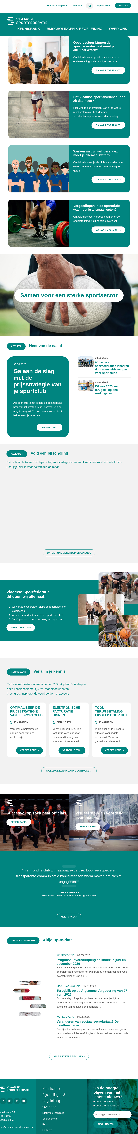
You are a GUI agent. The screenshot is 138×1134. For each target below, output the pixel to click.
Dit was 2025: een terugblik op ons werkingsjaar (105, 390)
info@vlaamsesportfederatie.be (14, 1127)
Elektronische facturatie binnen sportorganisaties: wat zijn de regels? (68, 718)
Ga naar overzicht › (108, 70)
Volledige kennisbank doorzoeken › (69, 772)
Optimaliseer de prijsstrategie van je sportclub (26, 713)
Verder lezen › (29, 752)
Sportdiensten (50, 1118)
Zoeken (89, 6)
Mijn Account (104, 5)
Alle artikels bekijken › (69, 1058)
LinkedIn (3, 1101)
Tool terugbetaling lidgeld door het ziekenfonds (111, 714)
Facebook (17, 1101)
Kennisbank (28, 29)
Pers (45, 1124)
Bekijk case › (20, 823)
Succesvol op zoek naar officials (36, 815)
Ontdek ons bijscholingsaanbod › (69, 556)
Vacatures (77, 5)
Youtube (24, 1101)
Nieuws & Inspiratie (57, 5)
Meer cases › (69, 920)
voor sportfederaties (107, 1107)
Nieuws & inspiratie (53, 1112)
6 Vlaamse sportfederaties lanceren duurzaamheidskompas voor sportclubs (110, 369)
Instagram (10, 1101)
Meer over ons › (21, 632)
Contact (123, 5)
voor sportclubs (104, 1103)
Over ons (118, 29)
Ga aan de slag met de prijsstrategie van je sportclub (39, 381)
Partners (47, 1130)
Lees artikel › (50, 426)
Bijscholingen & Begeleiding (74, 29)
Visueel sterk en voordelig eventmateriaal (100, 817)
